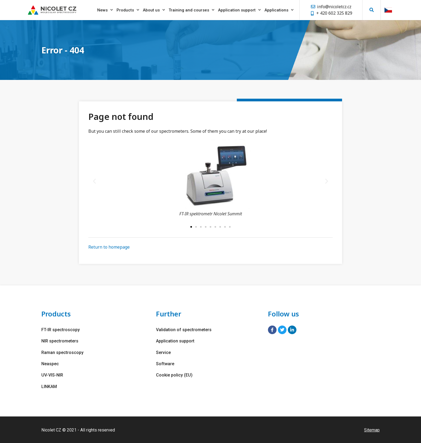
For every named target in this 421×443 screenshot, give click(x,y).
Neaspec (50, 363)
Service (163, 352)
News (105, 9)
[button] (371, 9)
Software (165, 363)
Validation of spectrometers (184, 329)
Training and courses (191, 9)
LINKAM (49, 386)
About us (154, 9)
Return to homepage (109, 247)
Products (128, 9)
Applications (278, 9)
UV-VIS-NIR (52, 374)
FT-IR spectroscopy (60, 329)
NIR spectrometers (59, 341)
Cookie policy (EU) (174, 374)
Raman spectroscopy (62, 352)
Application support (239, 9)
